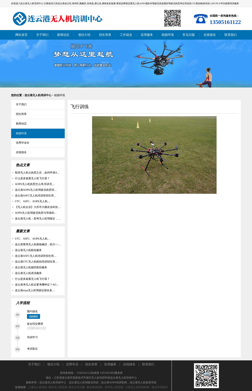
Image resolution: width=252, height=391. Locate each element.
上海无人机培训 (37, 387)
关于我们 (34, 364)
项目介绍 (53, 364)
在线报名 (129, 364)
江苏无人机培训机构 (137, 387)
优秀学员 (72, 364)
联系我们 (148, 364)
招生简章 (91, 364)
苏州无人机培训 (114, 387)
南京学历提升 (160, 387)
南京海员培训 (95, 387)
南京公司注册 (77, 387)
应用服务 (110, 364)
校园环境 (59, 95)
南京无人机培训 (57, 387)
